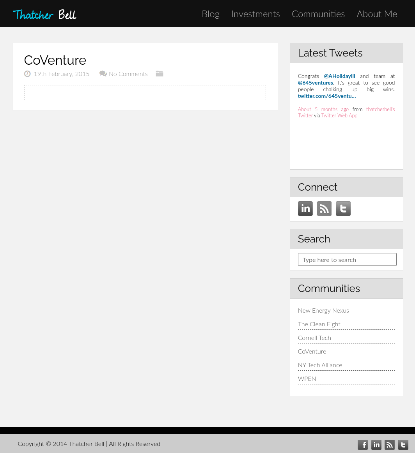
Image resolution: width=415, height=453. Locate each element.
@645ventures (315, 82)
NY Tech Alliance (320, 364)
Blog (211, 13)
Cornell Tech (314, 337)
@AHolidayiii (339, 76)
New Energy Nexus (323, 310)
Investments (255, 13)
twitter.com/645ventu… (327, 95)
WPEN (307, 378)
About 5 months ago (323, 109)
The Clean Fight (319, 323)
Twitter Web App (339, 115)
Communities (318, 13)
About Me (376, 13)
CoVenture (312, 351)
